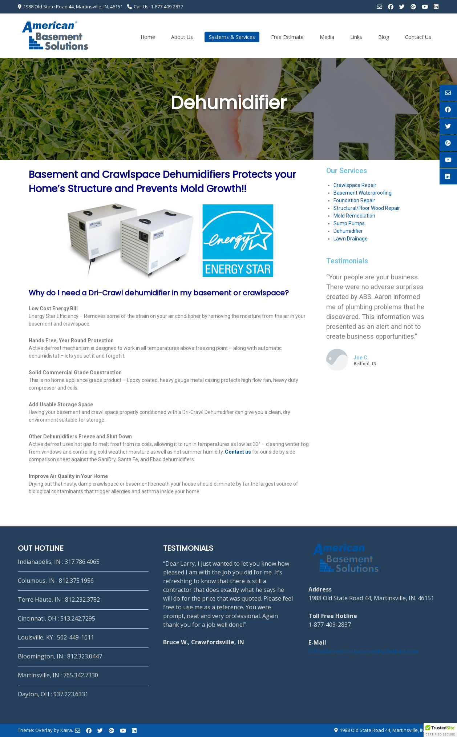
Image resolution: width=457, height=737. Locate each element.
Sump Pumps (349, 223)
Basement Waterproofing (362, 193)
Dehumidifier (348, 231)
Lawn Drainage (350, 239)
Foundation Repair (354, 200)
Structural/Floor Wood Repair (366, 208)
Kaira (66, 730)
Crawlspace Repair (354, 185)
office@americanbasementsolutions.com (363, 651)
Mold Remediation (354, 216)
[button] (440, 730)
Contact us (238, 452)
